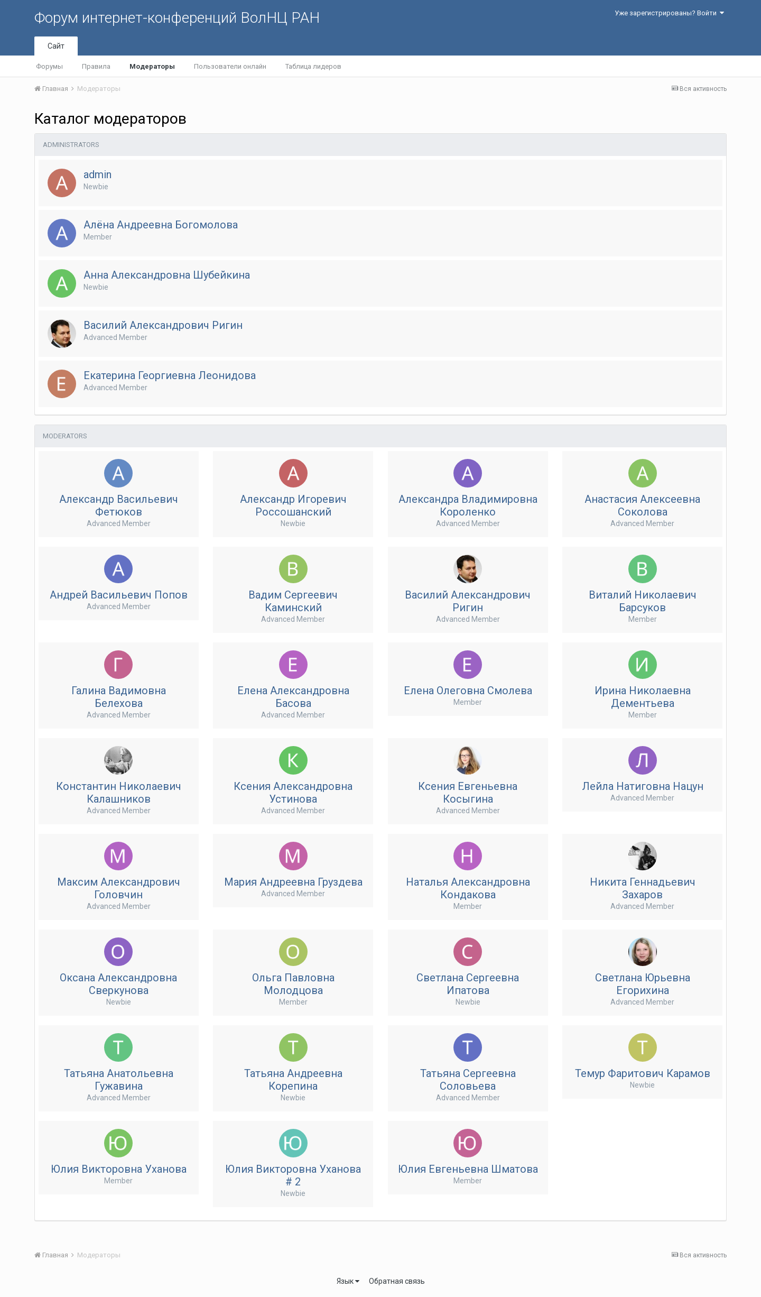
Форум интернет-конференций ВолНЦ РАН (177, 17)
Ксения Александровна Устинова (293, 792)
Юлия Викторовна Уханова (119, 1169)
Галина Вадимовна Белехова (118, 697)
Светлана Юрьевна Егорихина (642, 984)
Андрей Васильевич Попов (119, 594)
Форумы (49, 66)
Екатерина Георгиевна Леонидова (169, 375)
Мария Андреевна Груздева (293, 882)
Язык (348, 1281)
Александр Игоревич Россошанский (293, 505)
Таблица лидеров (313, 66)
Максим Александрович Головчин (118, 888)
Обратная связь (397, 1281)
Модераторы (152, 66)
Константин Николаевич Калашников (118, 792)
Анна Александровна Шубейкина (166, 275)
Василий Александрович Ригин (163, 325)
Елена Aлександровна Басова (293, 697)
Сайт (56, 46)
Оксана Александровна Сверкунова (118, 984)
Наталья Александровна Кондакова (468, 888)
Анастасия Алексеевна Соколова (642, 505)
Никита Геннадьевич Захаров (642, 888)
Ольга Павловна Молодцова (293, 984)
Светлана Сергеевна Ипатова (467, 984)
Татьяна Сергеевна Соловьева (468, 1079)
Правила (96, 66)
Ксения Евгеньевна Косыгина (467, 792)
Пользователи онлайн (230, 66)
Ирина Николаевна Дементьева (643, 697)
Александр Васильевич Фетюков (118, 505)
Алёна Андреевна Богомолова (160, 224)
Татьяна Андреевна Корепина (293, 1079)
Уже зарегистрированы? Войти (669, 13)
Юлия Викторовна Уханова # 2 (293, 1175)
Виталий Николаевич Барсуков (643, 601)
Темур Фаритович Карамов (642, 1073)
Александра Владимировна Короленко (467, 505)
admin (97, 174)
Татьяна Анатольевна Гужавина (118, 1079)
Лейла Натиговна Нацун (642, 786)
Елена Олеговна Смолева (468, 690)
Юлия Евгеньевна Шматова (468, 1169)
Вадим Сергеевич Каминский (293, 601)
